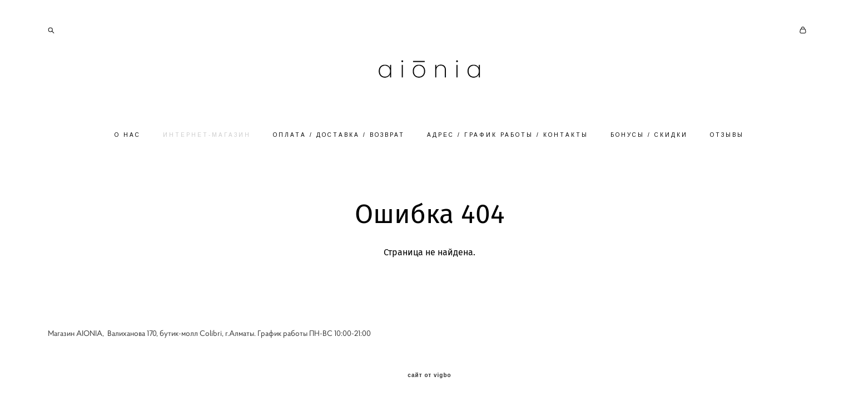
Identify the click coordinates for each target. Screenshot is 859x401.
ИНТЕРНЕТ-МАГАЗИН (207, 135)
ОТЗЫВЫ (727, 135)
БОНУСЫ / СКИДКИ (649, 135)
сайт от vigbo (429, 375)
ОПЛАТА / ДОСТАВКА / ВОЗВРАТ (339, 135)
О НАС (128, 135)
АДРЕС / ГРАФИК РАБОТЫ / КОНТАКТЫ (507, 135)
